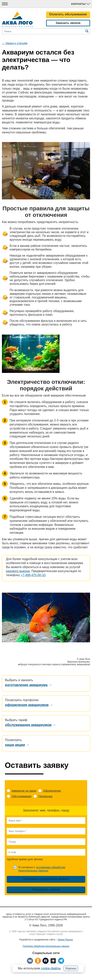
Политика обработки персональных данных (46, 946)
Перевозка (45, 796)
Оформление (52, 790)
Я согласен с (41, 869)
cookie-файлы (51, 968)
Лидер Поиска (65, 939)
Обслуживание (21, 796)
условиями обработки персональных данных (41, 869)
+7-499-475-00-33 (33, 575)
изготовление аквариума (26, 685)
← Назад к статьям (14, 43)
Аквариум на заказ (24, 790)
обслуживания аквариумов (28, 725)
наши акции (15, 745)
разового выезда (18, 571)
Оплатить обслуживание (68, 14)
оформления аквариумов (27, 705)
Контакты (80, 3)
